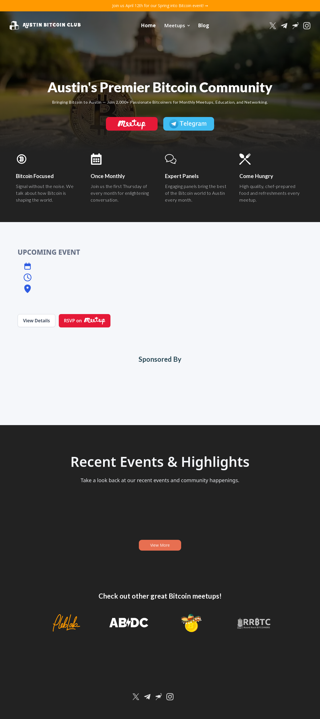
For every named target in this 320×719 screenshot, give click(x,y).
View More (160, 545)
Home (148, 25)
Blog (203, 25)
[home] (45, 25)
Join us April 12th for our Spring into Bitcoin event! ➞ (160, 5)
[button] (177, 25)
